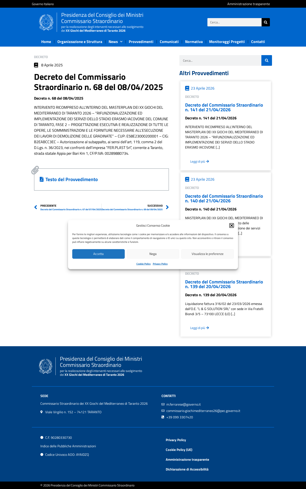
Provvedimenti (141, 41)
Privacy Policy (160, 264)
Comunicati (169, 41)
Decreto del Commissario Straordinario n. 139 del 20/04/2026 (224, 284)
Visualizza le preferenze (208, 253)
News (115, 41)
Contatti (258, 41)
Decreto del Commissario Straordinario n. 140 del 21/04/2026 (224, 198)
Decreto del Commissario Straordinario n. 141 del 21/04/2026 (224, 107)
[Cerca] (266, 22)
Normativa (194, 41)
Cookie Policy (143, 264)
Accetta (98, 253)
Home (46, 41)
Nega (153, 253)
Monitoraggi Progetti (227, 41)
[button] (232, 225)
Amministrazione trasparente (187, 459)
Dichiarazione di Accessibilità (187, 469)
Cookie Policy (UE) (179, 449)
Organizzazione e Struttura (79, 41)
